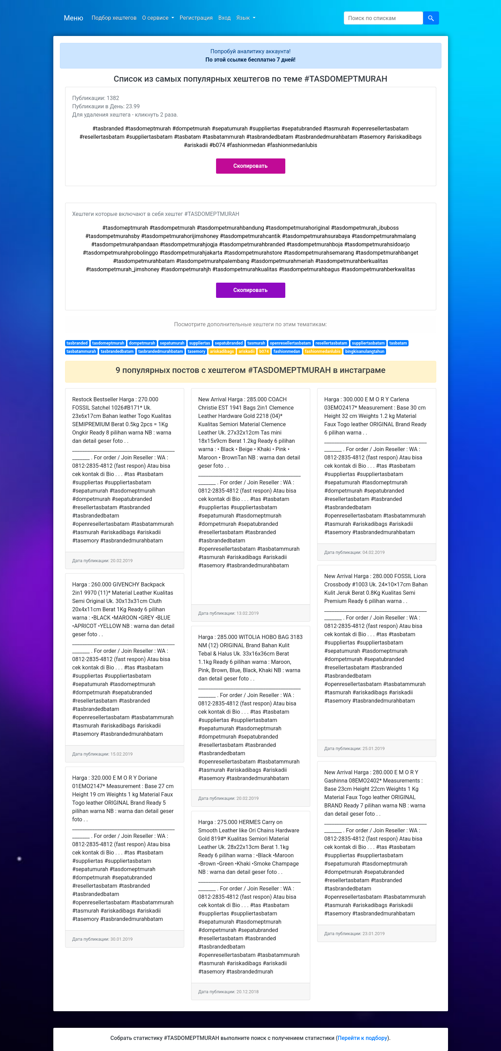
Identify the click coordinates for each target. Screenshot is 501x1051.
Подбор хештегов (113, 18)
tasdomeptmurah (108, 343)
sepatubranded (229, 343)
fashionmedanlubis (323, 351)
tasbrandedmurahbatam (160, 351)
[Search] (383, 18)
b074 (264, 351)
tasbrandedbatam (117, 351)
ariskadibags (222, 351)
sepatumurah (172, 343)
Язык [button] (243, 18)
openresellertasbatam (290, 343)
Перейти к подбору (362, 1038)
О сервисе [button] (156, 18)
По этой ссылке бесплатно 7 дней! (251, 59)
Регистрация (196, 18)
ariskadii (246, 351)
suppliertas (199, 343)
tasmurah (256, 343)
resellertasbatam (331, 343)
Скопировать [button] (250, 166)
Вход (224, 18)
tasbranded (77, 343)
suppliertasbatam (368, 343)
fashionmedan (287, 351)
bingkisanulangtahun (364, 351)
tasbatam (398, 343)
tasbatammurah (81, 351)
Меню (73, 18)
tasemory (196, 351)
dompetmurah (142, 343)
